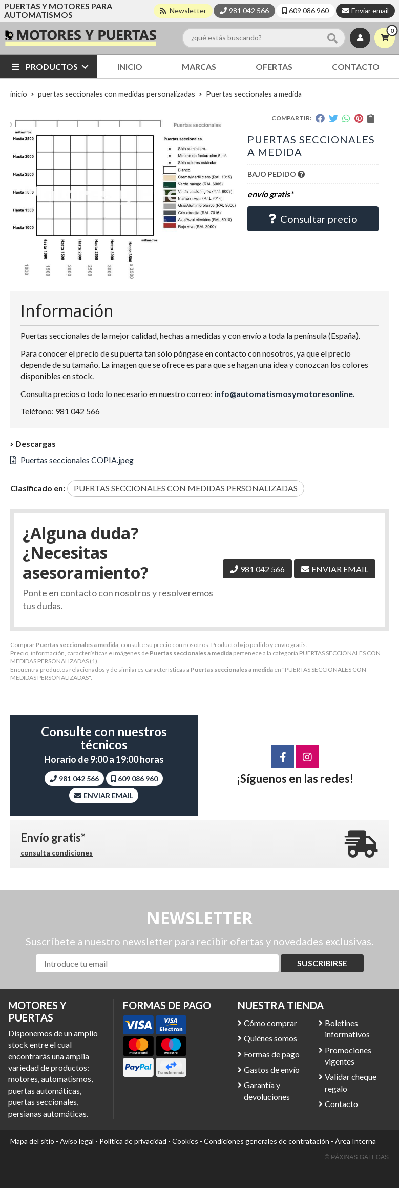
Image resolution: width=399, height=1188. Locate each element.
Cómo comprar (270, 1023)
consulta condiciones (56, 853)
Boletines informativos (347, 1028)
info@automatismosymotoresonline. (284, 394)
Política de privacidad (132, 1141)
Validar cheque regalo (350, 1082)
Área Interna (355, 1141)
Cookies (185, 1141)
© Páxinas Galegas (357, 1157)
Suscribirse (322, 963)
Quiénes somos (270, 1038)
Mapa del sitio (32, 1141)
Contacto (341, 1104)
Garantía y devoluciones (267, 1090)
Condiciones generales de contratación (266, 1141)
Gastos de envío (272, 1069)
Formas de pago (272, 1054)
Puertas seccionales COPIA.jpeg (77, 460)
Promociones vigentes (348, 1055)
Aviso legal (77, 1141)
